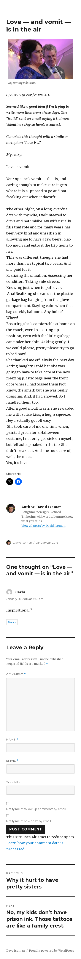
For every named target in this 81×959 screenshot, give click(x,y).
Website (13, 781)
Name (12, 739)
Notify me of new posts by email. (28, 821)
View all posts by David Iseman (43, 526)
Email (12, 760)
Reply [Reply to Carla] (12, 622)
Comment (16, 674)
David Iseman (22, 542)
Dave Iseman (15, 951)
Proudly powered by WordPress (51, 951)
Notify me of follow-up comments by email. (36, 809)
